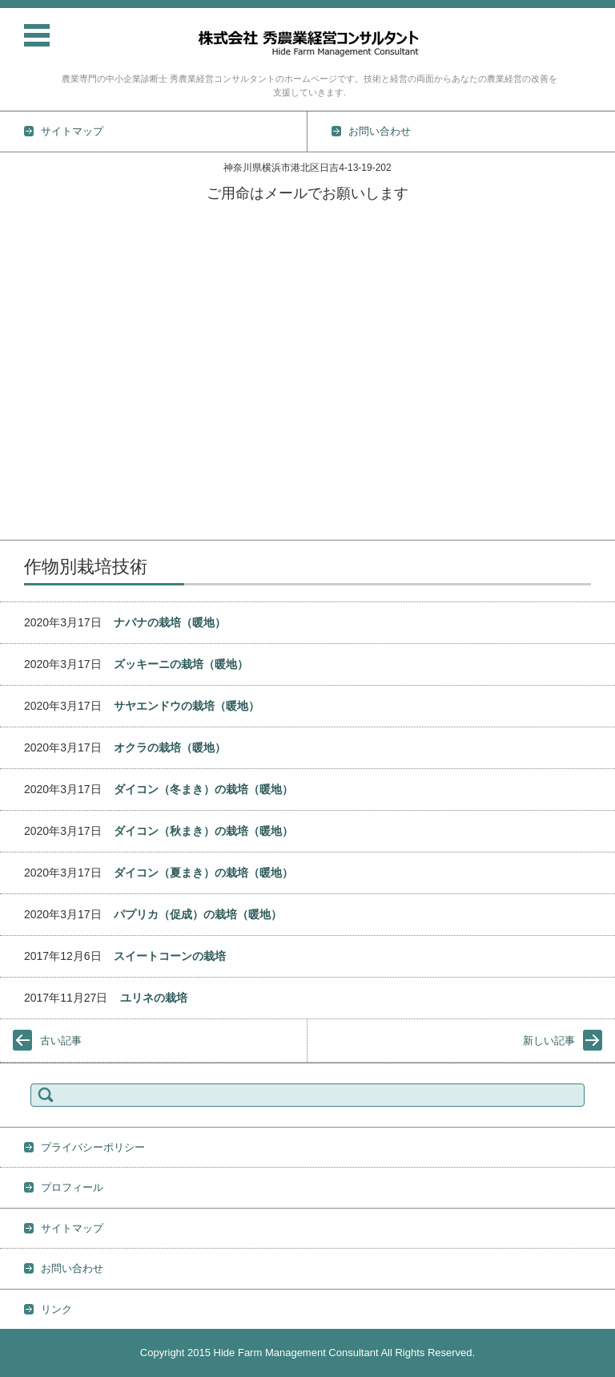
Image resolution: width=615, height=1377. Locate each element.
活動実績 (21, 258)
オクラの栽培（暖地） (170, 747)
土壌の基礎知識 (36, 362)
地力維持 (21, 466)
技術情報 (21, 300)
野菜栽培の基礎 (36, 341)
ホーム (15, 216)
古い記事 (61, 1041)
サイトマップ (72, 1228)
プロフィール (31, 508)
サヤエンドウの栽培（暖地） (186, 705)
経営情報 (21, 487)
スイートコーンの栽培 (170, 956)
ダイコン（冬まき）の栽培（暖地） (203, 789)
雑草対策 (21, 445)
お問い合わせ (31, 529)
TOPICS (19, 237)
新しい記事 (549, 1041)
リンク (56, 1309)
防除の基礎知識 (36, 425)
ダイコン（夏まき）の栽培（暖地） (203, 872)
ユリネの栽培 (153, 997)
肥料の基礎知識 (36, 404)
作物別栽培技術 (36, 320)
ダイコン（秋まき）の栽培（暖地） (203, 830)
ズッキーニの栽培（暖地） (181, 664)
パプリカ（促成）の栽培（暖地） (198, 914)
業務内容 (21, 279)
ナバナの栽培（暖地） (170, 622)
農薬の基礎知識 (36, 383)
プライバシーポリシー (93, 1147)
